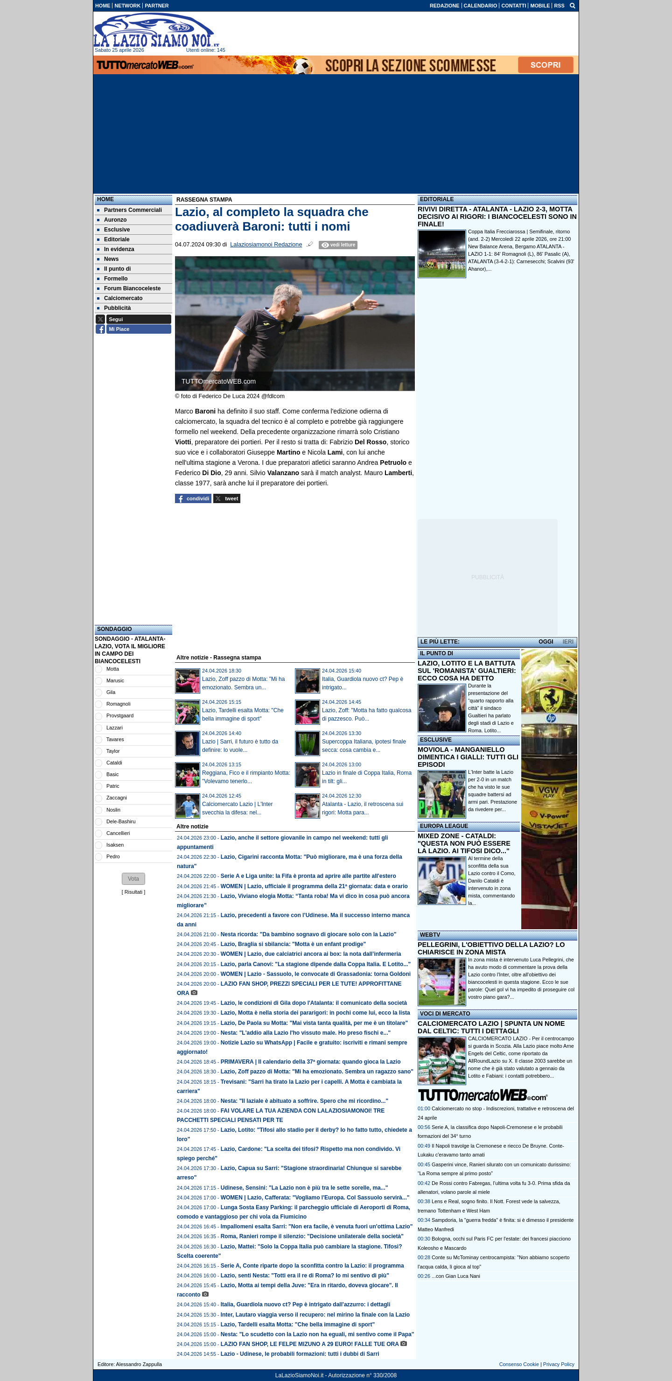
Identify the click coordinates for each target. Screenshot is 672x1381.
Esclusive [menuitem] (113, 229)
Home (105, 199)
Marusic (115, 680)
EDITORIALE (437, 199)
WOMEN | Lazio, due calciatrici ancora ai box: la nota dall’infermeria (311, 954)
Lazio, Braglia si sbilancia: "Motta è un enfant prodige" (293, 944)
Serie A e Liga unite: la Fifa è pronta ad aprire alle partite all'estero (308, 876)
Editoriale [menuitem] (113, 239)
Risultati (133, 892)
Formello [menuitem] (112, 278)
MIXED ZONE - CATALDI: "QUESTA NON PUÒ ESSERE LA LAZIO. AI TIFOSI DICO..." (464, 843)
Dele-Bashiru (120, 821)
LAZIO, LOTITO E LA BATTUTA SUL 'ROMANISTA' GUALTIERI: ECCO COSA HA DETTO (467, 670)
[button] (133, 879)
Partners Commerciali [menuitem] (129, 210)
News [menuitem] (108, 259)
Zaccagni (116, 797)
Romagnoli (118, 704)
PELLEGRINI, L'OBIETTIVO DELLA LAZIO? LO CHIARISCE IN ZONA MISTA (491, 948)
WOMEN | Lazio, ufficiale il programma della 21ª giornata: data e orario (314, 886)
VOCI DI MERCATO (445, 1013)
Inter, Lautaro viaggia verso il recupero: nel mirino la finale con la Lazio (315, 1314)
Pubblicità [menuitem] (114, 308)
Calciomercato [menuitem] (120, 298)
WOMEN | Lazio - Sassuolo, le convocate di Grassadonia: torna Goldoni (316, 974)
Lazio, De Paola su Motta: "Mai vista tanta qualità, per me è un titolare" (314, 1023)
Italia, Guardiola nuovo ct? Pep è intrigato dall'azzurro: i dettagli (306, 1304)
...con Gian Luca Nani (456, 1276)
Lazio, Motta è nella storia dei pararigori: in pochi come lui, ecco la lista (315, 1012)
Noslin (113, 810)
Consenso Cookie (519, 1364)
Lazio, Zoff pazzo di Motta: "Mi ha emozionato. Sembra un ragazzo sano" (317, 1071)
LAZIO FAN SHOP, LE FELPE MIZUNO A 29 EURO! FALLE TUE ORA (310, 1344)
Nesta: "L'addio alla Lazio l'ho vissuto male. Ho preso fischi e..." (306, 1033)
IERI (568, 641)
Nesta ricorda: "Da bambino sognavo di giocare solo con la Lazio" (309, 934)
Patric (112, 786)
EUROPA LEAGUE (444, 826)
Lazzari (114, 727)
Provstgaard (119, 715)
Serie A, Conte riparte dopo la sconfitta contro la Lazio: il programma (312, 1265)
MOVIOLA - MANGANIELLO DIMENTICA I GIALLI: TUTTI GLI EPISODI (468, 757)
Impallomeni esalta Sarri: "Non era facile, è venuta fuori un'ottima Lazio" (317, 1226)
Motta (112, 669)
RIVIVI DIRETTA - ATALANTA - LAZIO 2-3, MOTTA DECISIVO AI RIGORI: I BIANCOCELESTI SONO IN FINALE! (497, 216)
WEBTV (430, 935)
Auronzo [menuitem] (112, 220)
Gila (110, 692)
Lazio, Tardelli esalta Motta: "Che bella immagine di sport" (298, 1324)
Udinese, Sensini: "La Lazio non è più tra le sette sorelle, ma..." (304, 1188)
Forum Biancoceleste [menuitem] (129, 288)
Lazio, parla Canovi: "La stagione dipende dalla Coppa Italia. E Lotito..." (316, 964)
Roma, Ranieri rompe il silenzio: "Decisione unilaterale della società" (312, 1236)
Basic (112, 774)
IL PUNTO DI (436, 653)
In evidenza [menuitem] (115, 249)
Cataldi (114, 762)
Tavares (115, 739)
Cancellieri (118, 833)
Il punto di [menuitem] (114, 269)
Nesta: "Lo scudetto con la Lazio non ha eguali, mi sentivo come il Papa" (317, 1334)
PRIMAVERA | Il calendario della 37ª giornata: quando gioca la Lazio (311, 1062)
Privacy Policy (558, 1364)
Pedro (113, 856)
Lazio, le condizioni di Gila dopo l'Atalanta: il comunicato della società (314, 1003)
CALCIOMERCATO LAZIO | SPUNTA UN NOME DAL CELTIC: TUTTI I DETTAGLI (491, 1027)
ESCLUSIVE (436, 739)
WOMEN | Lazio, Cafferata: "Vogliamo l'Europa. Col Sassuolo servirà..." (315, 1197)
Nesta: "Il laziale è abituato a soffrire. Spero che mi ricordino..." (304, 1101)
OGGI (546, 641)
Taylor (113, 751)
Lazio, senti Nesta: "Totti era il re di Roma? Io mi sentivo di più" (305, 1275)
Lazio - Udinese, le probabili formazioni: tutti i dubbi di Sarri (300, 1354)
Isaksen (115, 845)
